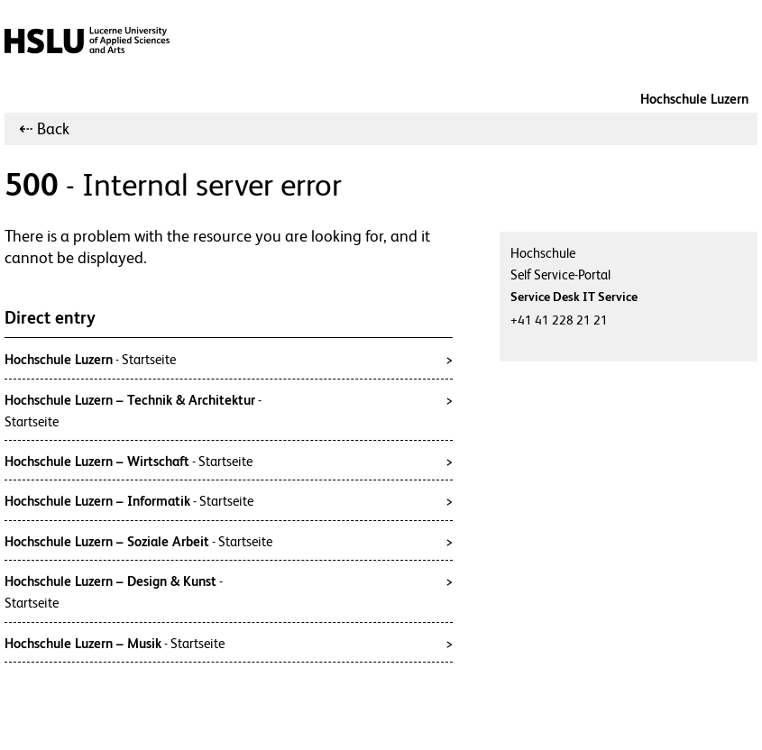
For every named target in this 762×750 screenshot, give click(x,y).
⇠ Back (44, 128)
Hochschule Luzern (694, 98)
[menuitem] (44, 129)
